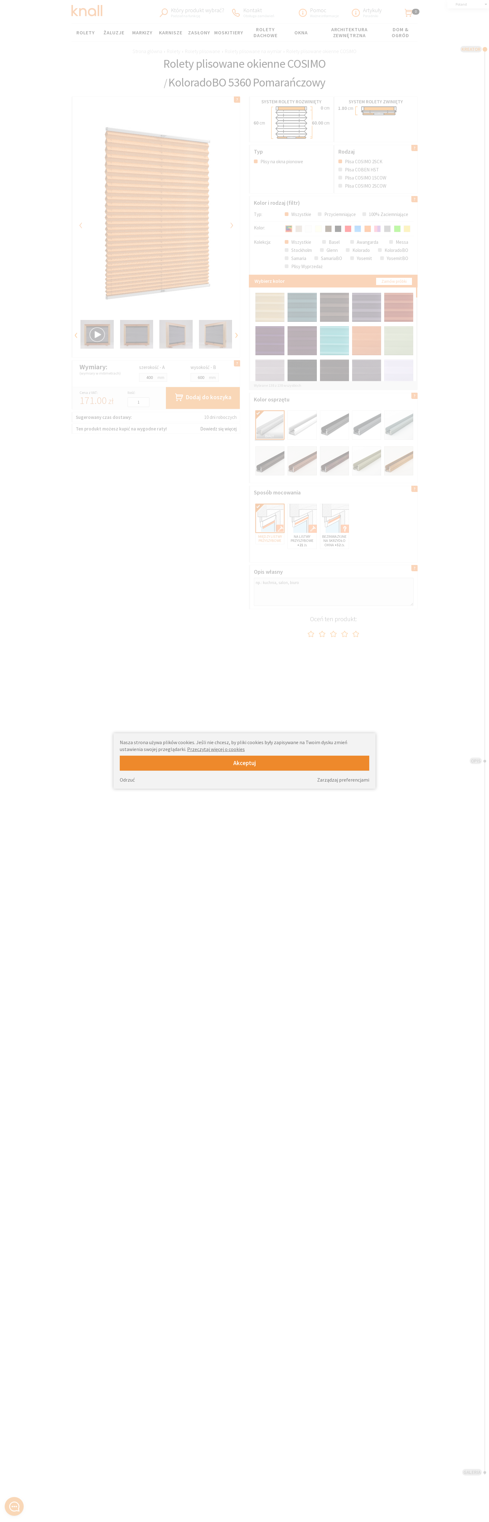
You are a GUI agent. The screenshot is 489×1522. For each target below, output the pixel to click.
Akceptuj (244, 763)
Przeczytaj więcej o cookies (216, 749)
